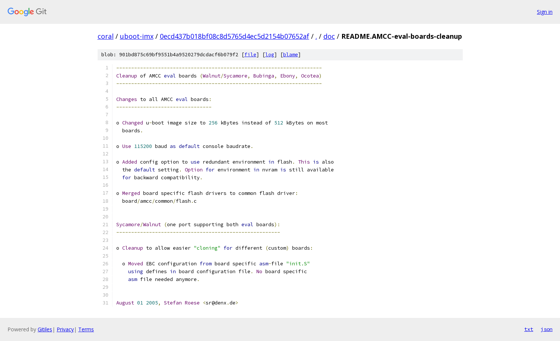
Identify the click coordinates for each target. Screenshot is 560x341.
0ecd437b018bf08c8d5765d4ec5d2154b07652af (234, 36)
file (250, 54)
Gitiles (45, 329)
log (269, 54)
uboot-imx (137, 36)
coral (106, 36)
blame (290, 54)
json (547, 329)
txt (528, 329)
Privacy (65, 329)
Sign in (545, 11)
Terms (86, 329)
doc (329, 36)
